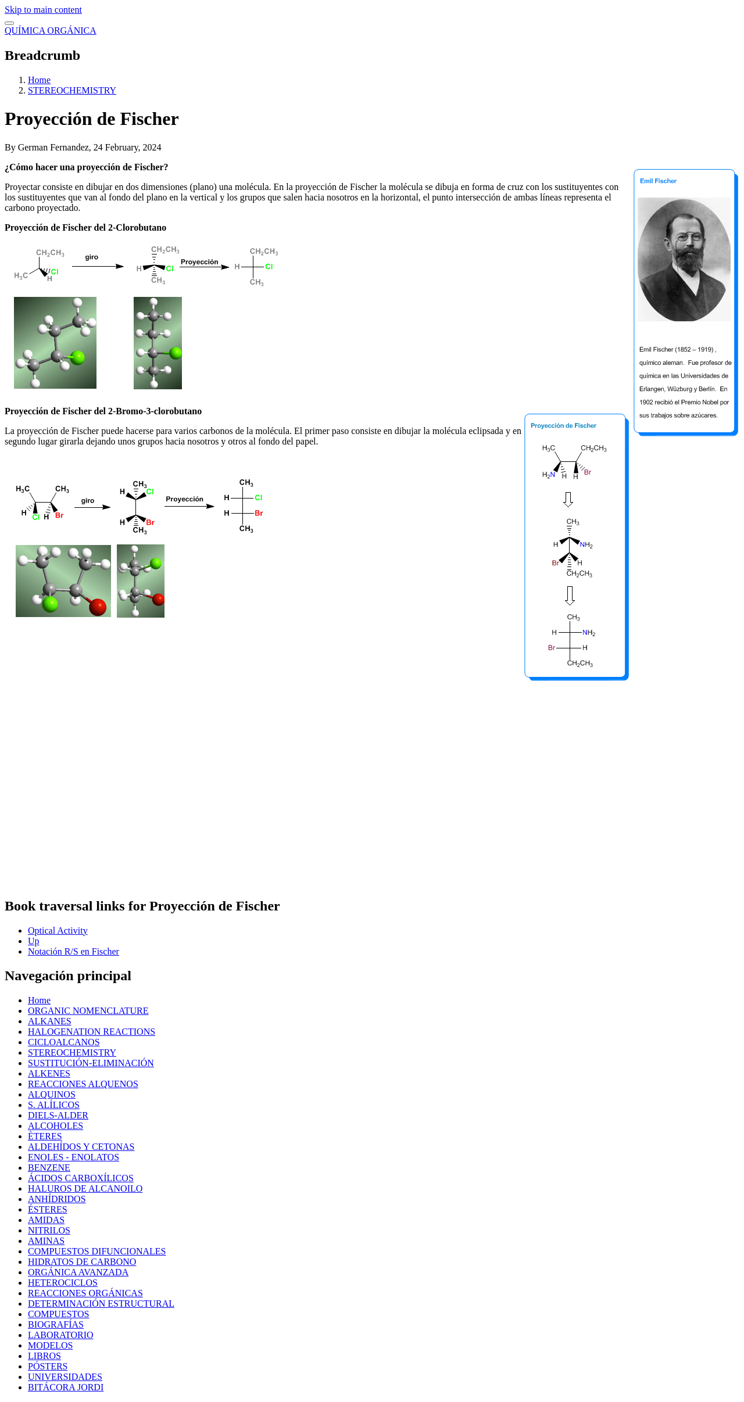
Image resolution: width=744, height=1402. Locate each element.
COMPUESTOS (59, 1314)
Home (39, 80)
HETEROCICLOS (63, 1283)
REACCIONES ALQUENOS (83, 1084)
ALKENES (49, 1073)
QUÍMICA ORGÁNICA (50, 30)
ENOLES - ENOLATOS (73, 1157)
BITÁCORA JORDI (65, 1387)
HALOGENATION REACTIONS (91, 1032)
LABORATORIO (61, 1335)
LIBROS (44, 1356)
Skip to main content (43, 10)
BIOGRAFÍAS (56, 1324)
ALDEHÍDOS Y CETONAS (81, 1147)
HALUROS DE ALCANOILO (85, 1188)
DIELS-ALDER (58, 1115)
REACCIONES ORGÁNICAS (85, 1293)
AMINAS (46, 1241)
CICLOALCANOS (64, 1042)
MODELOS (50, 1345)
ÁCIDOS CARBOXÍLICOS (81, 1178)
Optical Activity (58, 930)
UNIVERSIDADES (65, 1377)
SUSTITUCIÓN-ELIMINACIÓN (91, 1063)
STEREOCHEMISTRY (72, 90)
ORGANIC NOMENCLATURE (88, 1011)
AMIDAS (46, 1220)
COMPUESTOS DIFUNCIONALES (97, 1251)
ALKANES (49, 1021)
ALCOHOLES (55, 1126)
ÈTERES (45, 1136)
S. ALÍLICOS (54, 1105)
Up (34, 941)
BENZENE (49, 1167)
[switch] (9, 23)
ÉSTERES (47, 1209)
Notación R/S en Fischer (73, 951)
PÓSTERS (47, 1366)
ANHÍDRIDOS (57, 1199)
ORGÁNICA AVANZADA (78, 1272)
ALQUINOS (52, 1094)
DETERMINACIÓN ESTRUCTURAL (101, 1303)
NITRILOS (49, 1230)
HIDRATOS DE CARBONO (82, 1262)
